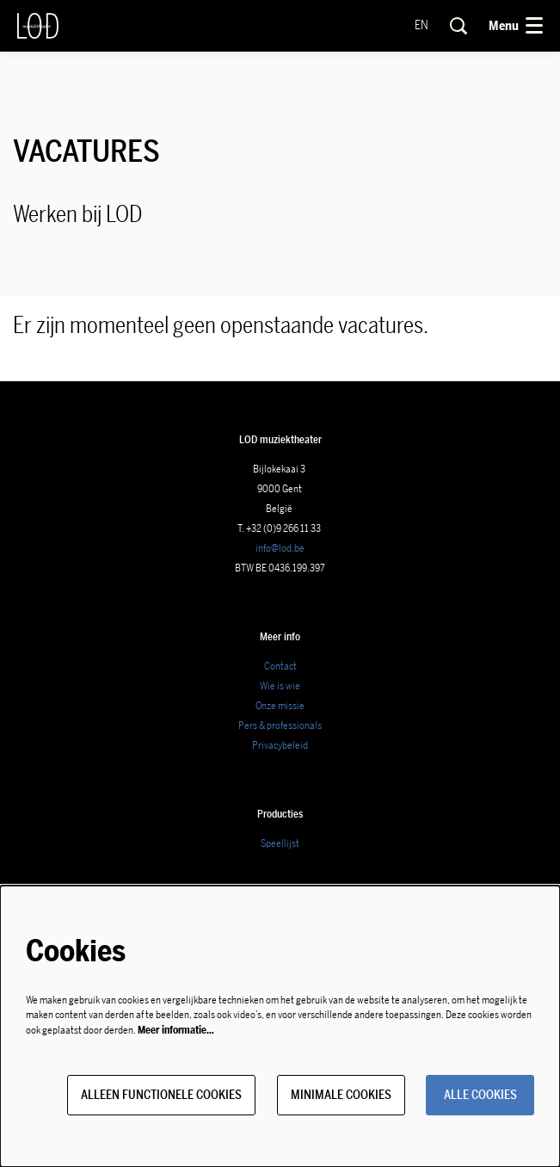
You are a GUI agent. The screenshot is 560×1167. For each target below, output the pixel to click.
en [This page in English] (421, 26)
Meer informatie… (176, 1030)
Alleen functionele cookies (161, 1095)
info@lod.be (280, 548)
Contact (280, 666)
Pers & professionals (280, 725)
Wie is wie (280, 686)
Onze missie (280, 706)
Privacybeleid (280, 745)
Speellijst (280, 843)
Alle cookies (480, 1095)
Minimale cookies (341, 1095)
